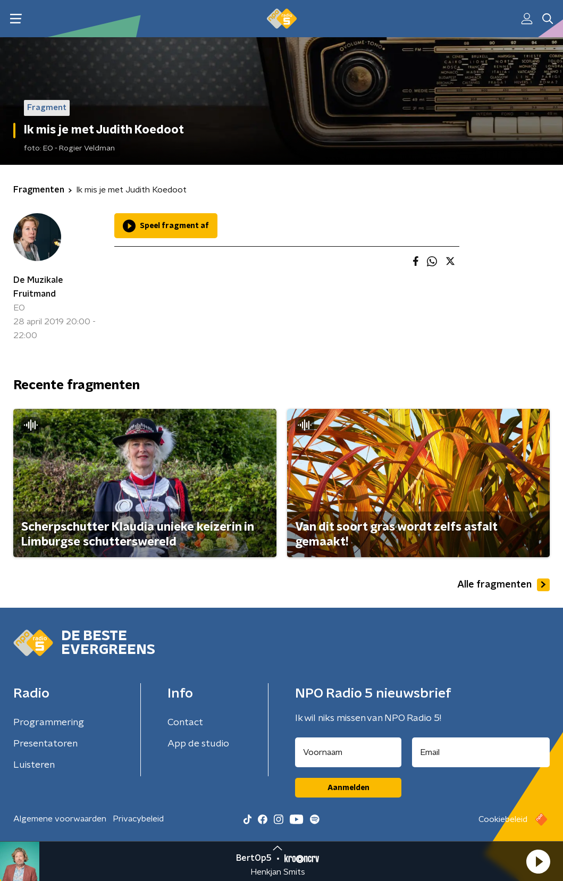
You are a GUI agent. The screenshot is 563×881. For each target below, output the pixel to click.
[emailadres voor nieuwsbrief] (481, 752)
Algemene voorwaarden (59, 819)
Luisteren (34, 765)
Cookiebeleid (502, 819)
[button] (538, 861)
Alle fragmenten (503, 584)
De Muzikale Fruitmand (38, 287)
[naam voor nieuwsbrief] (348, 752)
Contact (185, 722)
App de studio (198, 744)
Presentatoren (45, 744)
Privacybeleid (138, 819)
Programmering (48, 722)
